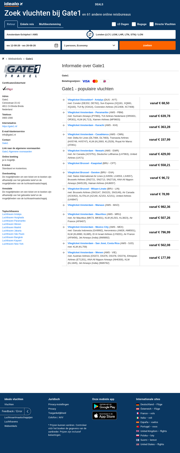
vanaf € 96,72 (159, 178)
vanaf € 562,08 (159, 245)
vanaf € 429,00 (159, 154)
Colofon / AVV (55, 417)
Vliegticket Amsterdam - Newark (86, 150)
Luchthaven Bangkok (12, 237)
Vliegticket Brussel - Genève (84, 172)
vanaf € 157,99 (159, 139)
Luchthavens (11, 421)
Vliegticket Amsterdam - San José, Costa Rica (94, 243)
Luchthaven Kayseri (11, 240)
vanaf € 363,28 (159, 127)
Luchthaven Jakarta (11, 230)
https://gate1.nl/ (9, 126)
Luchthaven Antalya (11, 214)
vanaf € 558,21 (159, 165)
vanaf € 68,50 (159, 103)
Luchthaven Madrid (11, 227)
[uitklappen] (3, 411)
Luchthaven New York (12, 244)
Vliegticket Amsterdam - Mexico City (88, 227)
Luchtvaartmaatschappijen (18, 417)
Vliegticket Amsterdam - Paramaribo (88, 112)
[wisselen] (90, 34)
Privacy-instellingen (58, 404)
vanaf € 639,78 (159, 116)
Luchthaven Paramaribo (13, 221)
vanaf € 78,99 (159, 194)
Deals (99, 4)
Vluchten (9, 404)
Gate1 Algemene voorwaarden (17, 151)
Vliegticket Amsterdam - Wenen (86, 252)
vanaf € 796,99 (159, 232)
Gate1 (5, 143)
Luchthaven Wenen (11, 224)
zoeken (147, 45)
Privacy (52, 408)
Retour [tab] (11, 24)
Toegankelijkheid (57, 413)
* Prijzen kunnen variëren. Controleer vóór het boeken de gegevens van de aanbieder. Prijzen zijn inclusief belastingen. (67, 430)
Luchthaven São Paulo (13, 234)
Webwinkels (10, 426)
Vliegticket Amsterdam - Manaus (86, 205)
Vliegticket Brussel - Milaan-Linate (87, 188)
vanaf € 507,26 (159, 218)
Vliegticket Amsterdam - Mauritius (87, 214)
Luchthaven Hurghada (13, 217)
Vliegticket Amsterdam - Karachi (86, 125)
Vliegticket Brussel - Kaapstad (85, 163)
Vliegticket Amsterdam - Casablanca (88, 134)
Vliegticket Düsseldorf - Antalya (86, 99)
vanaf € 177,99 (159, 257)
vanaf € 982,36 (159, 207)
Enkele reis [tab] (27, 24)
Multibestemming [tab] (50, 24)
